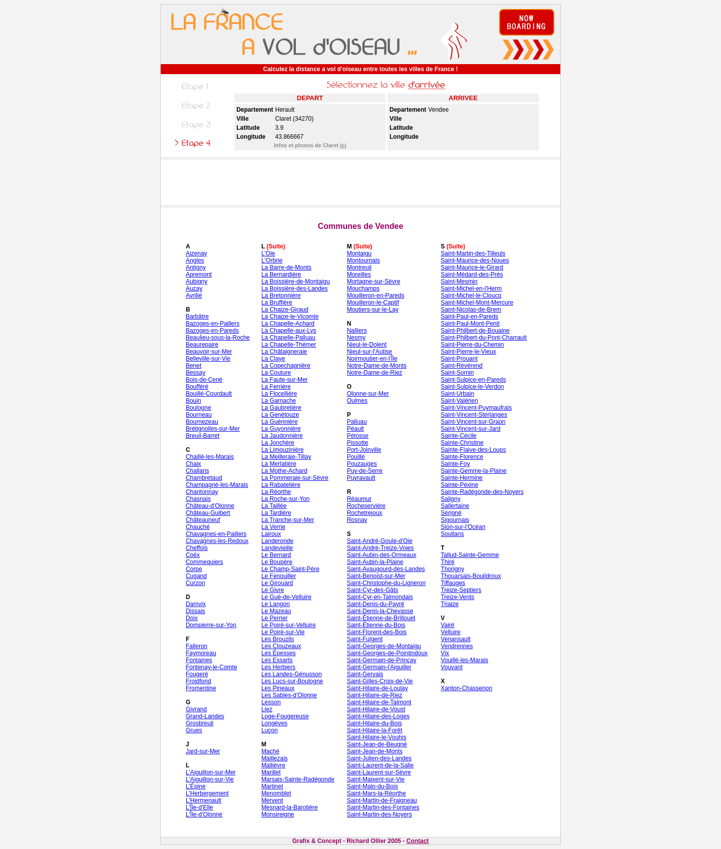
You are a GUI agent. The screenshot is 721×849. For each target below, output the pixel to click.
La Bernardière (281, 274)
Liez (266, 709)
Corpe (194, 569)
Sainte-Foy (455, 463)
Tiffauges (453, 583)
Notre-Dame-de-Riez (375, 372)
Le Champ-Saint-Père (290, 569)
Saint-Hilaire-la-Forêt (375, 730)
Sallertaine (455, 505)
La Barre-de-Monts (286, 267)
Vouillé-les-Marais (464, 660)
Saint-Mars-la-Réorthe (376, 793)
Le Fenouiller (278, 576)
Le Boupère (276, 561)
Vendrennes (457, 646)
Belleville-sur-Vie (208, 358)
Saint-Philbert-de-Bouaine (475, 330)
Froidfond (198, 681)
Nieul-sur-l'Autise (369, 351)
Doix (192, 618)
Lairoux (271, 533)
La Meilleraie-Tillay (286, 456)
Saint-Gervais (365, 674)
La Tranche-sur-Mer (287, 519)
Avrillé (194, 295)
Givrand (196, 709)
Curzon (195, 583)
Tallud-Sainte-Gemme (470, 554)
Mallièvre (273, 765)
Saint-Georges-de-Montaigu (384, 646)
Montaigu (359, 253)
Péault (355, 428)
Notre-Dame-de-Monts (377, 365)
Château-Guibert (208, 512)
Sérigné (451, 512)
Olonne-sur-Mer (368, 393)
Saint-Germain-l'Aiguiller (379, 667)
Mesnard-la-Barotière (289, 807)
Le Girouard (277, 583)
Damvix (196, 604)
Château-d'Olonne (210, 505)
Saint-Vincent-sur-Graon (473, 421)
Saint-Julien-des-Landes (379, 758)
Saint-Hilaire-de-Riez (375, 695)
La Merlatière (278, 463)
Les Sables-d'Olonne (289, 695)
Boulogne (198, 407)
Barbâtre (197, 316)
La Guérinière (279, 421)
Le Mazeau (276, 611)
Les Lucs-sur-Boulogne (292, 681)
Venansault (455, 639)
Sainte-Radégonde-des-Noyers (482, 491)
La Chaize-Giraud (284, 309)
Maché (270, 751)
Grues (194, 730)
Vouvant (451, 667)
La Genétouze (280, 414)
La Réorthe (276, 491)
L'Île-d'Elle (199, 807)
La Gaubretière (281, 407)
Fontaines (199, 660)
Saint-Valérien (459, 400)
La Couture (276, 372)
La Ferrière (276, 386)
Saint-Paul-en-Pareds (469, 316)
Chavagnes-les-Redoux (217, 540)
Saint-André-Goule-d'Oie (380, 540)
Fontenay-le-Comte (211, 667)
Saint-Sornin (457, 372)
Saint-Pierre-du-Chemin (472, 344)
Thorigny (452, 569)
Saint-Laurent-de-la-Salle (380, 765)
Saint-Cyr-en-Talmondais (380, 597)
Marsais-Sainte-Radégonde (297, 779)
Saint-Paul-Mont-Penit (470, 323)
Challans (197, 470)
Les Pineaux (277, 688)
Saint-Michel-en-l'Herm (471, 288)
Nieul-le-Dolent (367, 344)
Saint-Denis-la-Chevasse (380, 611)
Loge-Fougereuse (285, 716)
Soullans (452, 533)
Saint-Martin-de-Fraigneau (382, 800)
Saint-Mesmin (459, 281)
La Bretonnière (281, 295)
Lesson (271, 702)
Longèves (274, 723)
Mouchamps (363, 288)
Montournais (363, 260)
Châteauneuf (203, 519)
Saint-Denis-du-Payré (376, 604)
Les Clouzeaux (281, 646)
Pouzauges (362, 463)
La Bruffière (276, 302)
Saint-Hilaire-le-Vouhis (377, 737)
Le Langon (275, 604)
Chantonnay (202, 491)
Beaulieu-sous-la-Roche (218, 337)
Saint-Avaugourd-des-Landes (386, 569)
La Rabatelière (280, 484)
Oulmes (357, 400)
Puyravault (361, 477)
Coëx (193, 554)
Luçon (269, 730)
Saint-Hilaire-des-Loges (378, 716)
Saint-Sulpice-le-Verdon (472, 386)
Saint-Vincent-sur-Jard (470, 428)
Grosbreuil (199, 723)
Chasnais (198, 498)
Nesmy (356, 337)
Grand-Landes (205, 716)
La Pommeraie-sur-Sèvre (294, 477)
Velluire (450, 632)
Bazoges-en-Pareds (212, 330)
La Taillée (273, 505)
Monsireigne (277, 814)
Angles (195, 260)
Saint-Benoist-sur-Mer (376, 576)
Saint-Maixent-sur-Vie (376, 779)
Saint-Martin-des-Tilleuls (473, 253)
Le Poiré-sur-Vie (282, 632)
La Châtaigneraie (284, 351)
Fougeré (197, 674)
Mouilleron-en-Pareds (376, 295)
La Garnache (278, 400)
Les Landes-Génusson (291, 674)
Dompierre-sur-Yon (211, 625)
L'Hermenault (203, 800)
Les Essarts (277, 660)
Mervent (272, 800)
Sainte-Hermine (461, 477)
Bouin (193, 400)
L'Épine (196, 786)
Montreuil (359, 267)
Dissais (195, 611)
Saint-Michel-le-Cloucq (471, 295)
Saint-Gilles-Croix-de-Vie (380, 681)
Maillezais (274, 758)
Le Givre (272, 590)
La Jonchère (277, 442)
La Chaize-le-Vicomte (290, 316)
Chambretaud (204, 477)
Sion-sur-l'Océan (463, 526)
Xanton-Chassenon (466, 688)
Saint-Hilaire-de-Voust (376, 709)
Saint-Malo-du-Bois (372, 786)
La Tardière (276, 512)
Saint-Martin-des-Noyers (379, 814)
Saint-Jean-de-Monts (375, 751)
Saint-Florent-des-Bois (377, 632)
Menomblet (276, 793)
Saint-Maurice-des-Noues (475, 260)
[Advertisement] (360, 182)
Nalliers (357, 330)
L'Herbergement (207, 793)
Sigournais (455, 519)
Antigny (196, 267)
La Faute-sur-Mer (284, 379)
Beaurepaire (202, 344)
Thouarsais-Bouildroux (471, 576)
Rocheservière (366, 505)
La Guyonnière (281, 428)
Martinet (272, 786)
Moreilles (359, 274)
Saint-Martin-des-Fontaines (383, 807)
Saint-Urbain (457, 393)
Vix (445, 653)
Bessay (195, 372)
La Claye (273, 358)
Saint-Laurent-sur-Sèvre (379, 772)
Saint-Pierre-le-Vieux (468, 351)
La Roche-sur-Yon (285, 498)
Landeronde (277, 540)
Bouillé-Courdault (209, 393)
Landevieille (277, 547)
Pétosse (358, 435)
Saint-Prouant (459, 358)
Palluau (357, 421)
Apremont (199, 274)
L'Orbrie (271, 260)
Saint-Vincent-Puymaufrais (476, 407)
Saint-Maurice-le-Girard (472, 267)
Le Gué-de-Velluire (286, 597)
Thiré (447, 561)
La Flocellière (279, 393)
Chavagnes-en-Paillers (216, 533)
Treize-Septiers (461, 590)
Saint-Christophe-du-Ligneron (386, 583)
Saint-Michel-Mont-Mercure (477, 302)
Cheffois (197, 547)
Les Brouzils (277, 639)
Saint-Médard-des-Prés (472, 274)
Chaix (193, 463)
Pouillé (356, 456)
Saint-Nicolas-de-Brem (471, 309)
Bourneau (199, 414)
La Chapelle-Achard (287, 323)
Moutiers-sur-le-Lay (373, 309)
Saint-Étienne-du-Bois (376, 625)
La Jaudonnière (282, 435)
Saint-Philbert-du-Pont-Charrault (483, 337)
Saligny (450, 498)
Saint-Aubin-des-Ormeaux (382, 554)
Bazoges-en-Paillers (212, 323)
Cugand (196, 576)
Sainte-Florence (462, 456)
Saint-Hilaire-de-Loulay (377, 688)
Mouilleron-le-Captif (373, 302)
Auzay (194, 288)
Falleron (196, 646)
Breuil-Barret (202, 435)
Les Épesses (278, 653)
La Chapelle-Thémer (288, 344)
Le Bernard (276, 554)
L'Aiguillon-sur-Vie (210, 779)
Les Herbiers (278, 667)
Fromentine (201, 688)
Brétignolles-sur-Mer (213, 428)
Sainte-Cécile (458, 435)
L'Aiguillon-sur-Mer (211, 772)
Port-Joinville (364, 449)
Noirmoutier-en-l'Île (372, 358)
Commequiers (204, 561)
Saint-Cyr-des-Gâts (373, 590)
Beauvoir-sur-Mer (209, 351)
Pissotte (358, 442)
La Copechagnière (285, 365)
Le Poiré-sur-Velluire (288, 625)
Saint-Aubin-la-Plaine (375, 561)
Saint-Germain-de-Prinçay (382, 660)
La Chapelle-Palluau (288, 337)
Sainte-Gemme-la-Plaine (473, 470)
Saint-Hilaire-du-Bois (374, 723)
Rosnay (357, 519)
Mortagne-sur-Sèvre (374, 281)
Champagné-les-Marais (217, 484)
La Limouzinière (282, 449)
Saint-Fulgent (365, 639)
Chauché (198, 526)
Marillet (271, 772)
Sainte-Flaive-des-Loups (473, 449)
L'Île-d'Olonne (204, 814)
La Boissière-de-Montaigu (295, 281)
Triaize (450, 604)
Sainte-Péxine (459, 484)
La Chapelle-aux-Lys (288, 330)
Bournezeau (202, 421)
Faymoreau (201, 653)
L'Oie (268, 253)
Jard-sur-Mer (203, 751)
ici (343, 145)
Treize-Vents (457, 597)
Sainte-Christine (462, 442)
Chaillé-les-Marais (210, 456)
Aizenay (196, 253)
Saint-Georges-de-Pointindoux (387, 653)
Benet (193, 365)
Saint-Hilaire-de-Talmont (379, 702)
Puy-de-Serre (365, 470)
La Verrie (273, 526)
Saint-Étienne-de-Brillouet (381, 618)
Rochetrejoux (365, 512)
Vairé (447, 625)
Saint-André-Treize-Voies (380, 547)
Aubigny (196, 281)
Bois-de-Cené (204, 379)
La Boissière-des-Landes (294, 288)
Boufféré (197, 386)
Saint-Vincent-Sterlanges (474, 414)
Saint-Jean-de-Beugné (377, 744)
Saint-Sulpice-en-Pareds (473, 379)
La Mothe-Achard (284, 470)
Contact (418, 840)
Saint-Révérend (461, 365)
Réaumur (359, 498)
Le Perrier (274, 618)
